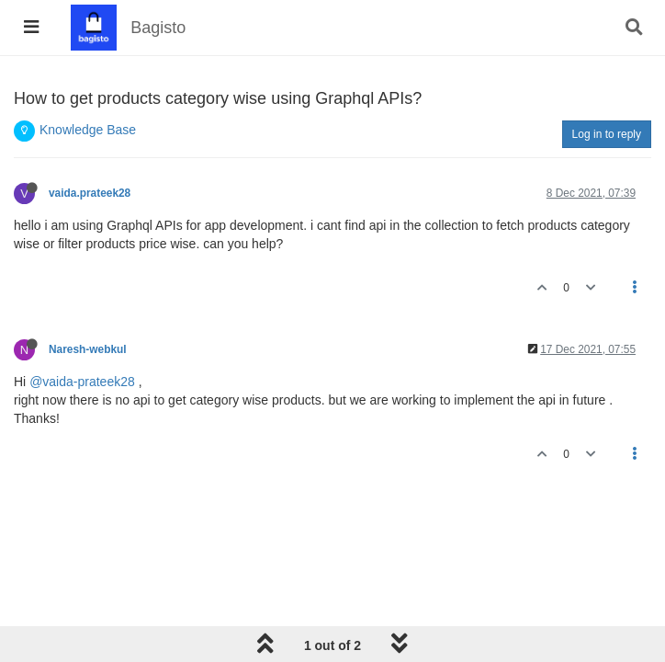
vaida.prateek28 (89, 193)
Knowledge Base (87, 129)
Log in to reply (606, 134)
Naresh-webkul (88, 349)
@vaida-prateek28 (82, 381)
